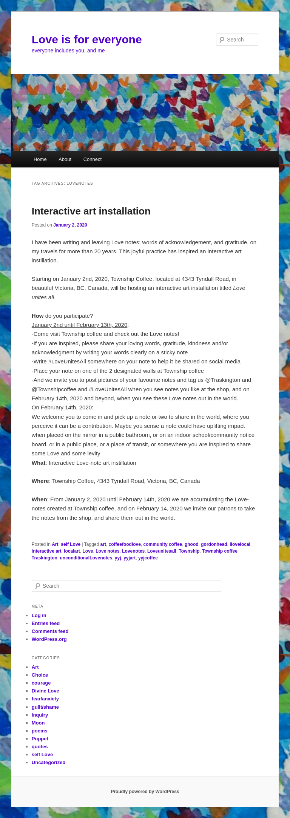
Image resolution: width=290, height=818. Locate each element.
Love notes (107, 551)
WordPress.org (49, 639)
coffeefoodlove (125, 544)
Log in (39, 615)
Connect (92, 159)
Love (88, 551)
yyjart (129, 558)
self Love (70, 544)
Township (189, 551)
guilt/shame (45, 707)
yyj (118, 558)
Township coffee (220, 551)
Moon (38, 723)
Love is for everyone (87, 39)
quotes (40, 746)
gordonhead (214, 544)
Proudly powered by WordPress (145, 791)
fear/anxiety (45, 699)
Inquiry (40, 715)
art (103, 544)
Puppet (40, 738)
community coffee (162, 544)
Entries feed (46, 623)
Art (55, 544)
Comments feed (50, 631)
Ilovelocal (240, 544)
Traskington (44, 558)
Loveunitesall (161, 551)
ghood (192, 544)
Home (40, 159)
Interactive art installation (91, 211)
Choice (40, 675)
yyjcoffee (148, 558)
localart (72, 551)
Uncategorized (49, 762)
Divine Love (45, 691)
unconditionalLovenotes (86, 558)
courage (41, 683)
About (65, 159)
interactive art (47, 551)
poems (40, 731)
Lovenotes (133, 551)
